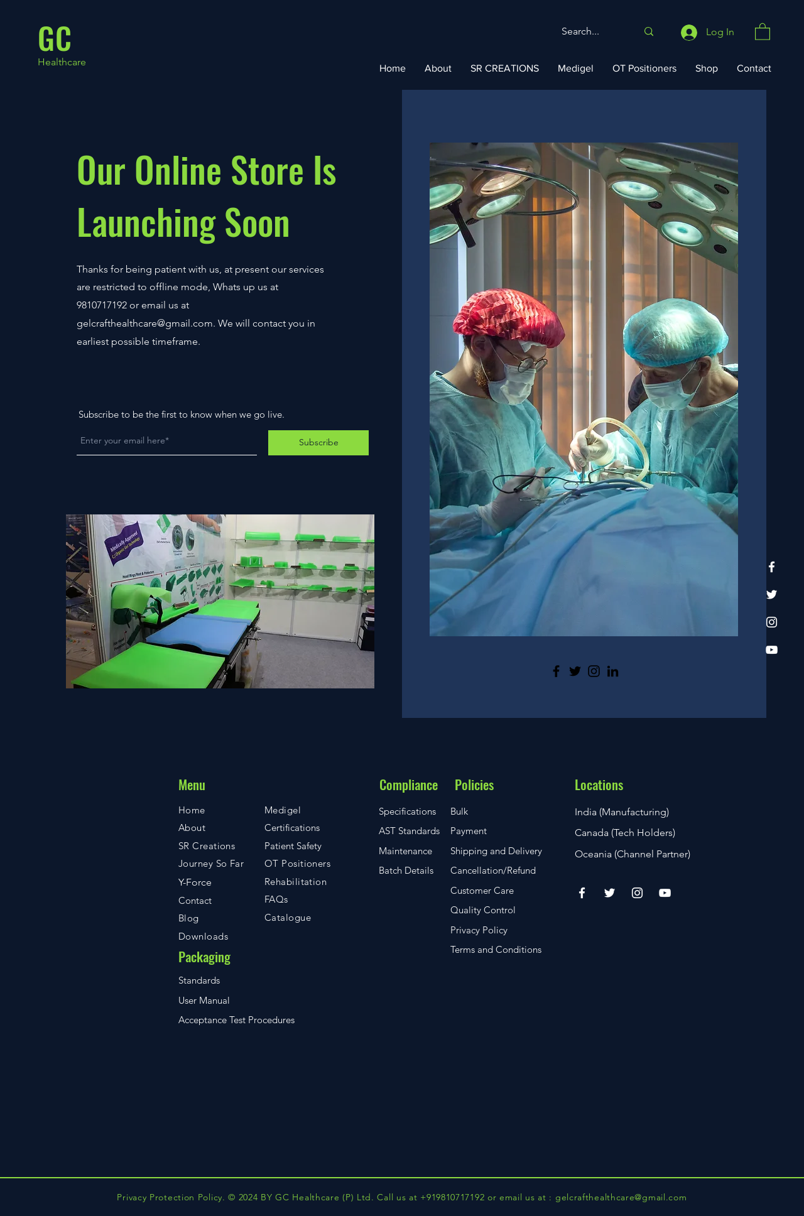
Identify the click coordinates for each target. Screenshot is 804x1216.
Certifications (292, 827)
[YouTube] (771, 650)
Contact (195, 900)
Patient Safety (293, 846)
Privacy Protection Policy (169, 1197)
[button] (762, 31)
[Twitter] (771, 594)
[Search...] (590, 32)
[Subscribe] (318, 442)
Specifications (407, 811)
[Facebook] (771, 567)
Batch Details (406, 870)
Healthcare (62, 62)
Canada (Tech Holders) (625, 833)
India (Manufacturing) (622, 812)
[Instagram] (771, 622)
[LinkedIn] (613, 671)
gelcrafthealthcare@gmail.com (145, 323)
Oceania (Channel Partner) (632, 854)
